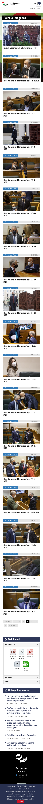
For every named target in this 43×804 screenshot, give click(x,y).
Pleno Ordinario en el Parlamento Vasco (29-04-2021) (19, 546)
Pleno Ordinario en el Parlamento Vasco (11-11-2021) (21, 80)
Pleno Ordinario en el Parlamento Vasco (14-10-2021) (19, 181)
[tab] (21, 644)
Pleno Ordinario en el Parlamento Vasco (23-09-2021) (19, 280)
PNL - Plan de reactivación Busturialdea (21, 735)
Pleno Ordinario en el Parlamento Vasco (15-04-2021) (19, 612)
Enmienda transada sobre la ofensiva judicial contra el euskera (20, 744)
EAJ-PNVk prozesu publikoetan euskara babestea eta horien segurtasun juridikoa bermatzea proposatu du (22, 698)
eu (35, 3)
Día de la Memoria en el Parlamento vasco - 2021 (20, 47)
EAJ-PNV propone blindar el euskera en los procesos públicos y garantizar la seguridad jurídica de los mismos (23, 710)
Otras (7, 682)
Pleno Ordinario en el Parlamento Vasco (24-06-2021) (19, 313)
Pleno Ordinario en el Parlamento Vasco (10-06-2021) (19, 380)
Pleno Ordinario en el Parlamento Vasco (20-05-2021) (19, 446)
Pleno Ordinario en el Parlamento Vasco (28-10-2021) (19, 114)
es (39, 3)
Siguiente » (12, 626)
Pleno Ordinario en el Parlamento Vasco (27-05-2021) (19, 413)
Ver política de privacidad (25, 799)
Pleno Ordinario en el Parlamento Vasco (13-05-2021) (19, 480)
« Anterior (8, 622)
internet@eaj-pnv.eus (22, 776)
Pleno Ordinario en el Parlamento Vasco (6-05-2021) (21, 512)
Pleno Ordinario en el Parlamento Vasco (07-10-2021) (19, 214)
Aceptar (20, 801)
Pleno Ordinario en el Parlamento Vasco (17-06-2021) (19, 347)
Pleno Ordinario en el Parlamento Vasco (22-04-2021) (19, 579)
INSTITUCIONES (10, 644)
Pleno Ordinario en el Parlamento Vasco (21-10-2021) (19, 147)
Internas (8, 677)
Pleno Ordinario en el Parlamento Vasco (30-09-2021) (19, 247)
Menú (32, 8)
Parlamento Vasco (22, 769)
